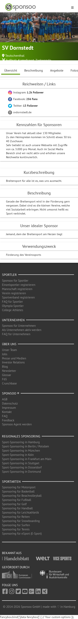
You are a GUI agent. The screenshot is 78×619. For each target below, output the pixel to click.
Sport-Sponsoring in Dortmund (21, 471)
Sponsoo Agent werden (17, 424)
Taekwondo (43, 60)
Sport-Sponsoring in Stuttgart (20, 463)
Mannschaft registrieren (17, 289)
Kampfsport (26, 60)
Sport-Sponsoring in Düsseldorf (22, 467)
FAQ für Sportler (12, 301)
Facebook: (22, 99)
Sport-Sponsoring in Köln (18, 455)
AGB (4, 399)
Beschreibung (33, 70)
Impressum (9, 408)
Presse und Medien (14, 358)
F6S (4, 379)
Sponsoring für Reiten (16, 517)
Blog (5, 366)
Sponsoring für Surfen (16, 525)
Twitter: (23, 105)
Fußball (11, 60)
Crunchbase (9, 383)
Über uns (9, 344)
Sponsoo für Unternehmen (19, 326)
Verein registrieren (14, 293)
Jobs (4, 354)
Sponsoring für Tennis (15, 529)
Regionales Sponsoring (21, 436)
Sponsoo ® (10, 393)
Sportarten (11, 481)
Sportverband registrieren (18, 297)
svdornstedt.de (19, 112)
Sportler (9, 275)
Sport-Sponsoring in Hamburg (21, 442)
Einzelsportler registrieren (18, 285)
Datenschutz (10, 403)
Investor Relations (13, 362)
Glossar (6, 375)
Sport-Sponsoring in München (21, 450)
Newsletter (9, 371)
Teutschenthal (14, 56)
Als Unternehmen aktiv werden (21, 330)
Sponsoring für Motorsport (18, 487)
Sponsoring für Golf (14, 504)
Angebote (56, 70)
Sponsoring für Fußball (16, 500)
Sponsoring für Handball (17, 508)
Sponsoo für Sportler (15, 280)
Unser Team (9, 350)
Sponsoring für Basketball (18, 491)
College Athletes (12, 310)
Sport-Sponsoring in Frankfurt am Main (26, 459)
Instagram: (26, 92)
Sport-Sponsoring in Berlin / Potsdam (25, 446)
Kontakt (7, 412)
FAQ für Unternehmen (16, 334)
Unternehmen (13, 320)
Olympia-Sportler (13, 306)
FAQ (4, 416)
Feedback (8, 420)
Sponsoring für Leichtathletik (20, 512)
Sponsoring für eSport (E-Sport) (22, 533)
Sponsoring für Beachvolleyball (22, 496)
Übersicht (10, 70)
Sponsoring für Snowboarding (21, 521)
